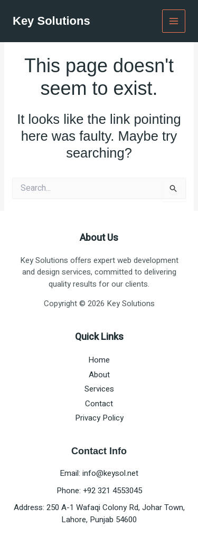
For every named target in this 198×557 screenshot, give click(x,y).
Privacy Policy (99, 418)
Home (99, 360)
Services (99, 389)
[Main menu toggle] (174, 21)
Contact (99, 403)
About (99, 374)
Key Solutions (51, 20)
